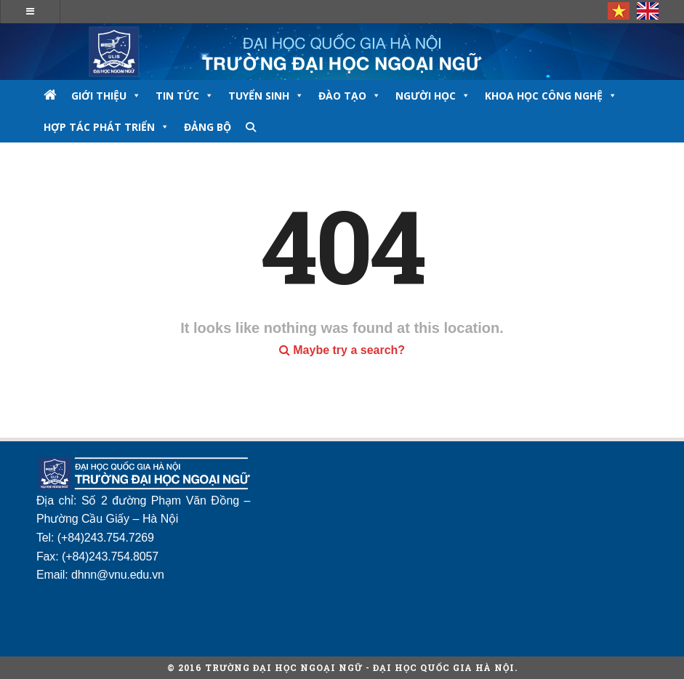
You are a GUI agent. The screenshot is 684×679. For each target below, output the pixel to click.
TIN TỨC (185, 95)
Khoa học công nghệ (551, 95)
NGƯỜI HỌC (432, 95)
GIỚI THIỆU (106, 95)
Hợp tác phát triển (106, 126)
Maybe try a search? (342, 350)
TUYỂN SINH (266, 95)
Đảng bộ (207, 127)
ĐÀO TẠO (349, 95)
